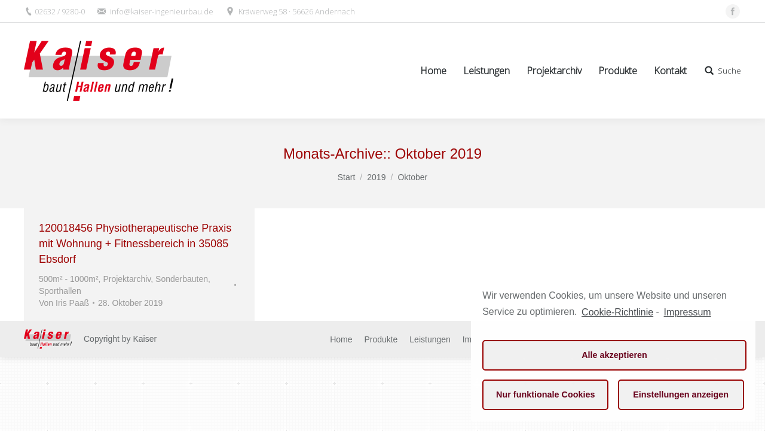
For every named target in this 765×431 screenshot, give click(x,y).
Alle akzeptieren (614, 355)
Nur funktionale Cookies (545, 394)
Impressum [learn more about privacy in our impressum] (687, 312)
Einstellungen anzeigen (681, 394)
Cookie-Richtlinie (617, 312)
